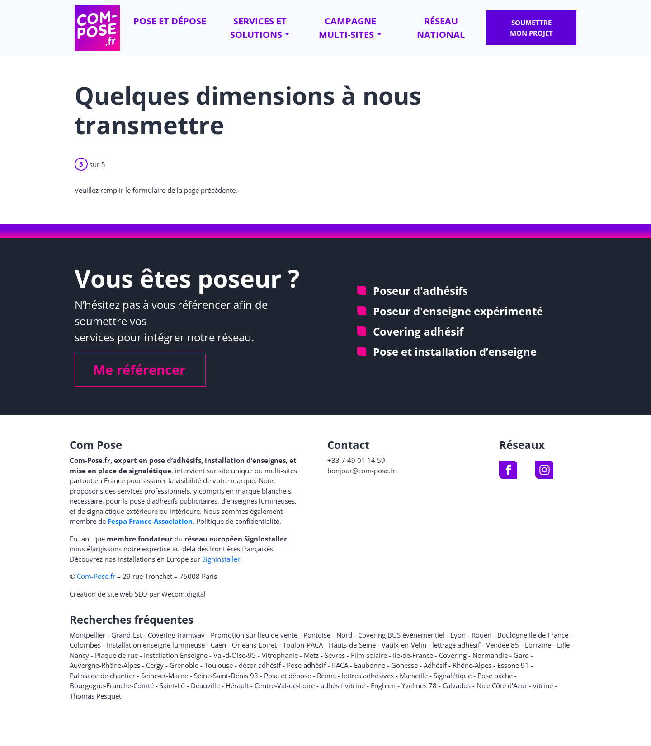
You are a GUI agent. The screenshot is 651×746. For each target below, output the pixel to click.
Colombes (85, 644)
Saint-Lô (172, 685)
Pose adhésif (306, 665)
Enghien (383, 685)
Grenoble (184, 665)
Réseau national (441, 28)
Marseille (414, 675)
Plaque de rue (116, 655)
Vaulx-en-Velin (404, 644)
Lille (563, 644)
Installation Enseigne (176, 655)
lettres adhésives (368, 675)
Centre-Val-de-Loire (285, 685)
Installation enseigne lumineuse (156, 644)
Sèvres (335, 655)
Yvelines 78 (419, 685)
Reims (326, 675)
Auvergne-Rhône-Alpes (105, 665)
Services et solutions (258, 28)
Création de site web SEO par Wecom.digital (138, 593)
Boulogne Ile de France (532, 634)
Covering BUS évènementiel (401, 634)
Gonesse (404, 665)
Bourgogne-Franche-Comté (112, 685)
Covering (453, 655)
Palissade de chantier (102, 675)
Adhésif (435, 665)
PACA (340, 665)
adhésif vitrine (343, 685)
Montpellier (87, 634)
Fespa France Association (150, 521)
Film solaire (369, 655)
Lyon (458, 634)
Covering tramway (176, 634)
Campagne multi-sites (347, 28)
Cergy (155, 665)
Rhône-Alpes (472, 665)
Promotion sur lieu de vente (254, 634)
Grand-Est (126, 634)
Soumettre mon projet (531, 27)
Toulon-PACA (303, 644)
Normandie (490, 655)
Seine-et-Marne (164, 675)
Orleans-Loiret (254, 644)
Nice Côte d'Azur (501, 685)
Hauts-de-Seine (352, 644)
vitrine (543, 685)
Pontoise (316, 634)
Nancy (79, 655)
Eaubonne (369, 665)
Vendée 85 (502, 644)
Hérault (237, 685)
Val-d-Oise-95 (234, 655)
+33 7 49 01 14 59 (356, 460)
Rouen (481, 634)
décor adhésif (260, 665)
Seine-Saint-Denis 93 (226, 675)
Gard (521, 655)
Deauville (205, 685)
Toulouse (218, 665)
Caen (218, 644)
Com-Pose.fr (96, 576)
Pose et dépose (169, 21)
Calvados (457, 685)
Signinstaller (221, 559)
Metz (311, 655)
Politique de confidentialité (237, 521)
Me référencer (139, 369)
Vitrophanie (280, 655)
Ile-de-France (413, 655)
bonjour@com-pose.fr (361, 470)
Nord (344, 634)
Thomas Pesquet (95, 695)
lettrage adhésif (456, 644)
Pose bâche (495, 675)
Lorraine (538, 644)
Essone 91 (513, 665)
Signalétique (453, 675)
